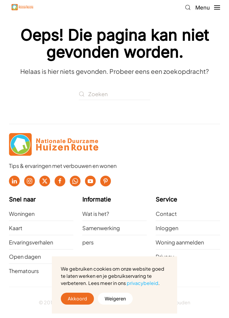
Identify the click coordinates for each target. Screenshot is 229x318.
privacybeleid (142, 283)
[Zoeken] (114, 94)
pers (88, 242)
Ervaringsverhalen (31, 242)
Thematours (24, 270)
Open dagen (25, 256)
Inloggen (167, 228)
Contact (166, 213)
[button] (188, 7)
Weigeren (115, 299)
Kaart (15, 228)
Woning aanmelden (180, 242)
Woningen (22, 213)
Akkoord (77, 299)
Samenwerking (101, 228)
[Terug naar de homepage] (22, 7)
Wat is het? (95, 213)
